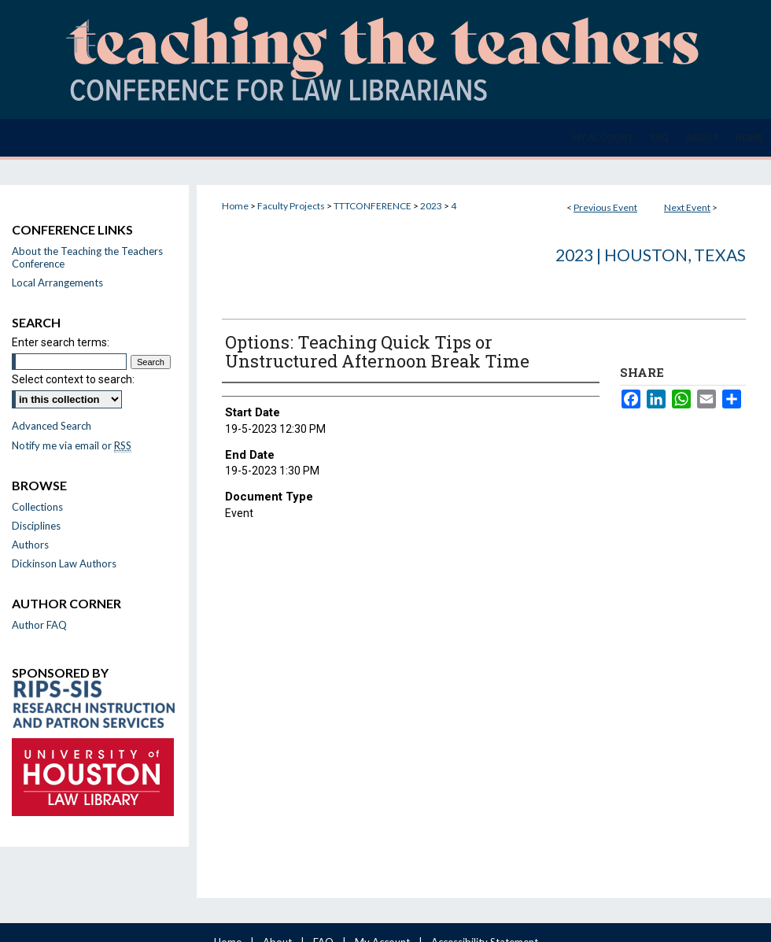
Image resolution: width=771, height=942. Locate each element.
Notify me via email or (71, 445)
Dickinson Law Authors (64, 563)
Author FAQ (39, 625)
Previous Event (605, 207)
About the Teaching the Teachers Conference (87, 257)
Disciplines (36, 525)
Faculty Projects (291, 206)
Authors (30, 544)
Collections (37, 507)
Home (235, 206)
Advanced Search (51, 425)
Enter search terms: (60, 342)
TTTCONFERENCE (373, 206)
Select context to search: (73, 379)
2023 (432, 206)
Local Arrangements (57, 282)
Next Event (687, 207)
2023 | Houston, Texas (650, 254)
